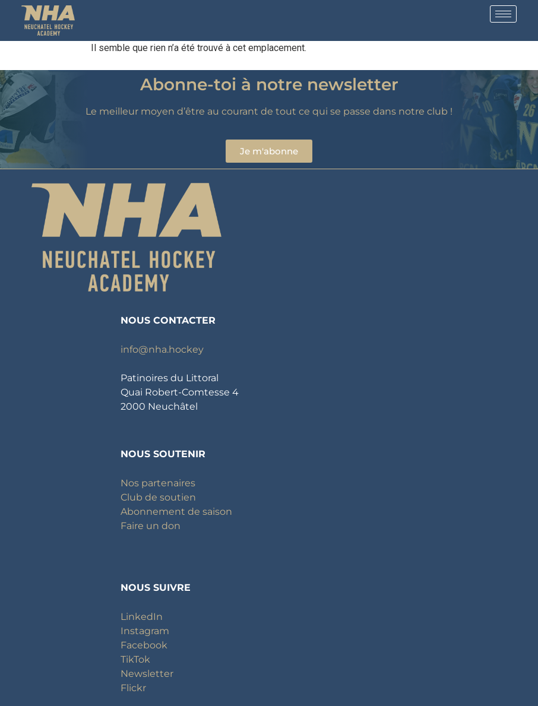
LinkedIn (142, 616)
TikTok (135, 659)
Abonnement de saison (176, 511)
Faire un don (151, 525)
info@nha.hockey (162, 349)
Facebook (144, 645)
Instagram (145, 631)
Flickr (133, 688)
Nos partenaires (158, 483)
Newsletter (147, 673)
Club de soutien (158, 497)
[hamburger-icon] (503, 14)
